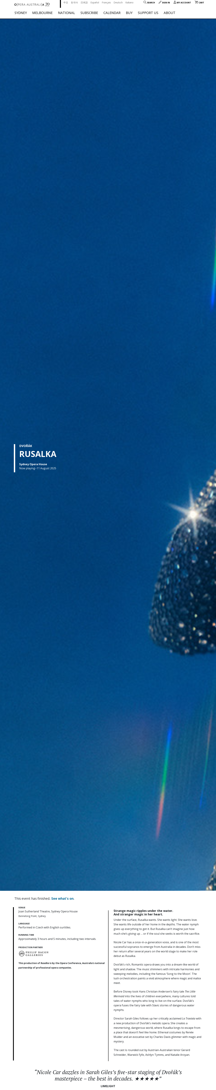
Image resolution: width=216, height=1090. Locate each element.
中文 (65, 2)
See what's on (62, 898)
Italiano (129, 2)
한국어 (74, 2)
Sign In (164, 2)
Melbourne (42, 13)
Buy (129, 13)
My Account (182, 2)
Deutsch (118, 2)
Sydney (21, 13)
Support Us (148, 13)
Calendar (111, 13)
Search (149, 2)
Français (106, 2)
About (169, 13)
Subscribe (89, 13)
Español (94, 2)
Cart (199, 2)
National (66, 13)
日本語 (84, 2)
